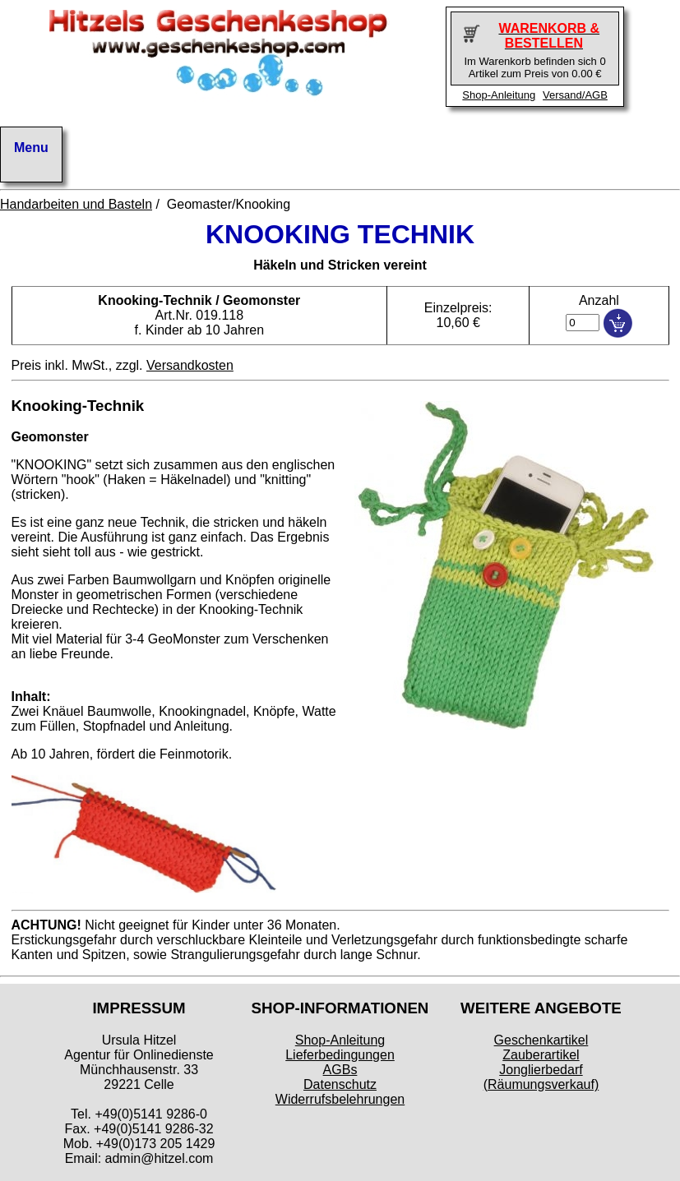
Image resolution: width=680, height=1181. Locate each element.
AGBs (340, 1070)
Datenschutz (340, 1084)
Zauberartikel (540, 1055)
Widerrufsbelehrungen (340, 1099)
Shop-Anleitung (498, 95)
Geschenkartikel (541, 1040)
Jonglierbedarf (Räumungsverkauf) (541, 1077)
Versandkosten (190, 365)
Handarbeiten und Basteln (76, 204)
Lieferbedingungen (340, 1055)
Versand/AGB (575, 95)
